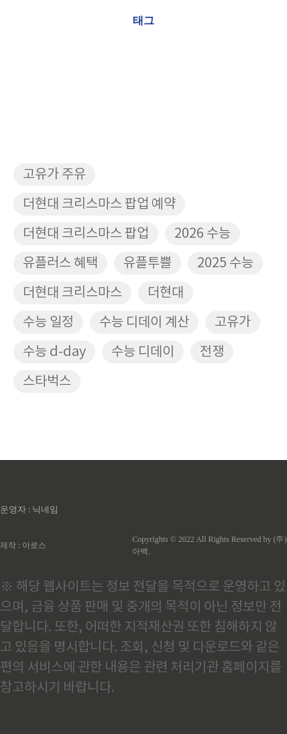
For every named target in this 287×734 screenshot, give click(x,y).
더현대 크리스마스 (72, 293)
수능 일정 (48, 322)
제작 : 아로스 (23, 545)
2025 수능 (225, 263)
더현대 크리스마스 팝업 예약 (99, 204)
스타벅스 (47, 381)
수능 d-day (54, 352)
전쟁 (212, 352)
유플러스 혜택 (60, 263)
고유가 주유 (54, 175)
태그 (143, 20)
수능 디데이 (142, 352)
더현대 (166, 293)
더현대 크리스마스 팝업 (86, 234)
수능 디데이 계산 (144, 322)
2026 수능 (202, 234)
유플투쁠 (147, 263)
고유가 (233, 322)
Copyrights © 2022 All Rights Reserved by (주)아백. (209, 545)
